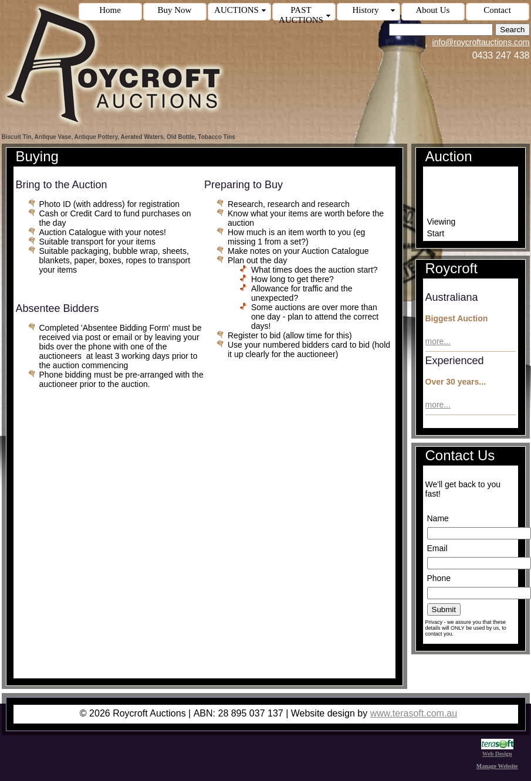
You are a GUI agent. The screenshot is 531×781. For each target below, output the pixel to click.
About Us (433, 10)
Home (110, 10)
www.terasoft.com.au (414, 713)
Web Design (497, 750)
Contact (497, 10)
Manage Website (497, 766)
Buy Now (175, 10)
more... (438, 341)
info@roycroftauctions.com (481, 42)
